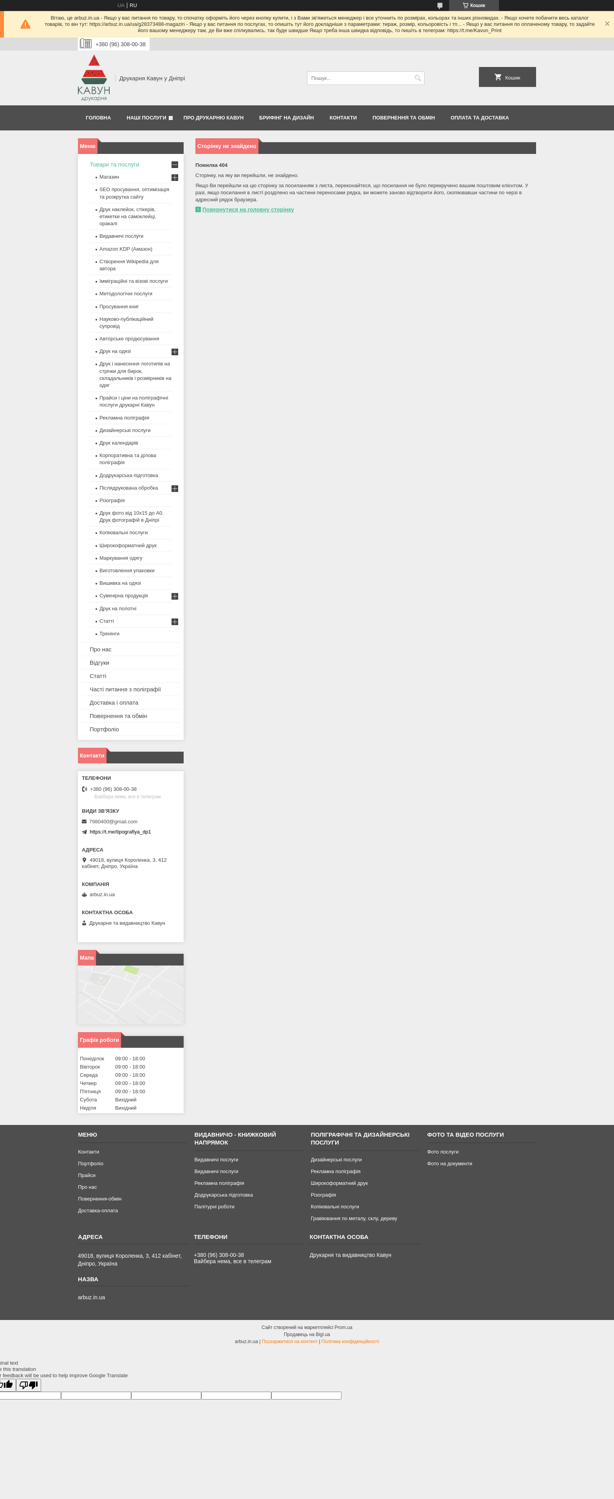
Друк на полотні (117, 608)
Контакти (343, 118)
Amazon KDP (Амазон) (125, 249)
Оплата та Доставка (480, 118)
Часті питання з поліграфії (125, 689)
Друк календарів (118, 443)
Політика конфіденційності (350, 1341)
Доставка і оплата (114, 702)
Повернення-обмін (99, 1199)
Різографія (112, 500)
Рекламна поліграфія (124, 418)
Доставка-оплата (98, 1210)
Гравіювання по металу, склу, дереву (354, 1218)
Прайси (87, 1175)
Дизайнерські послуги (124, 430)
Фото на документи (449, 1163)
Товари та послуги (114, 164)
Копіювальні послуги (123, 532)
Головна (98, 118)
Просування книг (119, 306)
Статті (106, 621)
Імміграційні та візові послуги (133, 281)
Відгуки (99, 662)
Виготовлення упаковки (127, 570)
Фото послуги (443, 1152)
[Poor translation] (28, 1385)
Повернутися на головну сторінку (248, 209)
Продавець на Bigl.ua (307, 1334)
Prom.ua (343, 1327)
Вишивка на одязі (120, 583)
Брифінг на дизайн (286, 118)
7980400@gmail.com (113, 822)
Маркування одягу (121, 558)
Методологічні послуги (125, 294)
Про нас (101, 649)
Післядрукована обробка (128, 488)
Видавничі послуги (121, 236)
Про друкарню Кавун (214, 118)
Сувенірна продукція (123, 596)
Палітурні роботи (214, 1207)
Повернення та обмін (403, 118)
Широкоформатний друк (128, 545)
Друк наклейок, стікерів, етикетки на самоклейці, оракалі (127, 216)
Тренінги (109, 633)
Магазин (109, 177)
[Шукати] (417, 78)
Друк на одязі (115, 351)
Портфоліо (104, 729)
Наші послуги (146, 118)
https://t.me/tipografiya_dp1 (120, 832)
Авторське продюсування (129, 339)
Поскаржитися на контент (290, 1341)
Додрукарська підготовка (128, 475)
